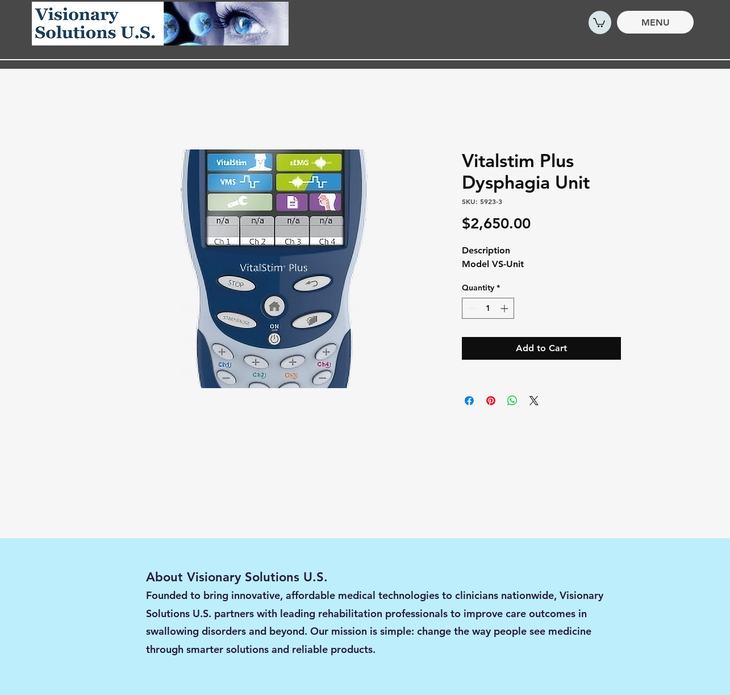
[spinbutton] (488, 308)
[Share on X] (534, 400)
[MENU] (655, 22)
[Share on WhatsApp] (512, 400)
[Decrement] (471, 308)
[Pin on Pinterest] (491, 400)
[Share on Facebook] (469, 400)
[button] (599, 22)
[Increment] (505, 308)
